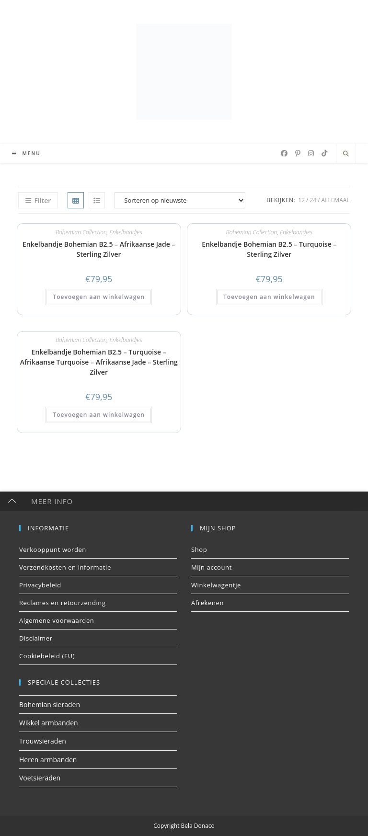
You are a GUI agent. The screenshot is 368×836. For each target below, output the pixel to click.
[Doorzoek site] (346, 154)
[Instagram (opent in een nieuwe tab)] (311, 153)
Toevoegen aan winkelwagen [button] (98, 297)
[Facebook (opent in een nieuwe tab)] (284, 153)
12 (301, 200)
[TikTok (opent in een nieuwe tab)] (324, 153)
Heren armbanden (48, 759)
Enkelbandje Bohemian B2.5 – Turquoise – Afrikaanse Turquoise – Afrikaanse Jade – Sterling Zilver (99, 362)
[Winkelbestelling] (180, 200)
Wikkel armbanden (48, 722)
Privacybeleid (40, 585)
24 (313, 200)
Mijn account (211, 567)
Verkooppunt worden (52, 549)
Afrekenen (207, 602)
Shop (199, 549)
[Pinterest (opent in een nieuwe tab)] (297, 153)
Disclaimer (36, 638)
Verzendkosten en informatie (65, 567)
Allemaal (336, 200)
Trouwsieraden (42, 740)
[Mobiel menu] (23, 153)
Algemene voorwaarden (56, 620)
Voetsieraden (39, 777)
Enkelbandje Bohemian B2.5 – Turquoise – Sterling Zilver (269, 249)
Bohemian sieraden (49, 704)
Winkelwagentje (216, 585)
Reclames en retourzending (62, 602)
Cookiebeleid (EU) (47, 656)
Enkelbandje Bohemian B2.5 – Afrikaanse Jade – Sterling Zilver (99, 249)
